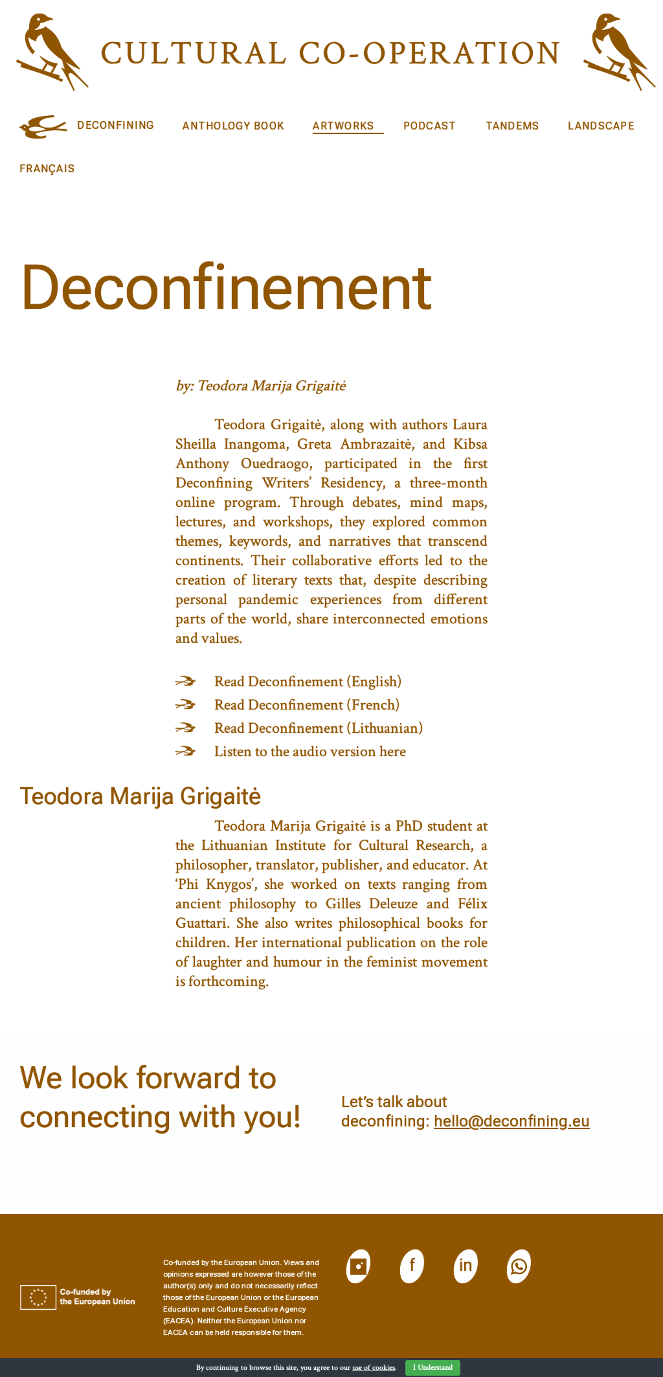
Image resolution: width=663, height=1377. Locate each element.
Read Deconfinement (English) (308, 681)
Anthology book (233, 126)
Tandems (513, 126)
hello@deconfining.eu (512, 1121)
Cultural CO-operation (331, 53)
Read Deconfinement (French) (307, 705)
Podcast (430, 126)
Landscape (601, 126)
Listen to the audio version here (310, 751)
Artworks (343, 126)
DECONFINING (115, 125)
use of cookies (373, 1367)
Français (47, 168)
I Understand (433, 1367)
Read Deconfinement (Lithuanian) (318, 728)
